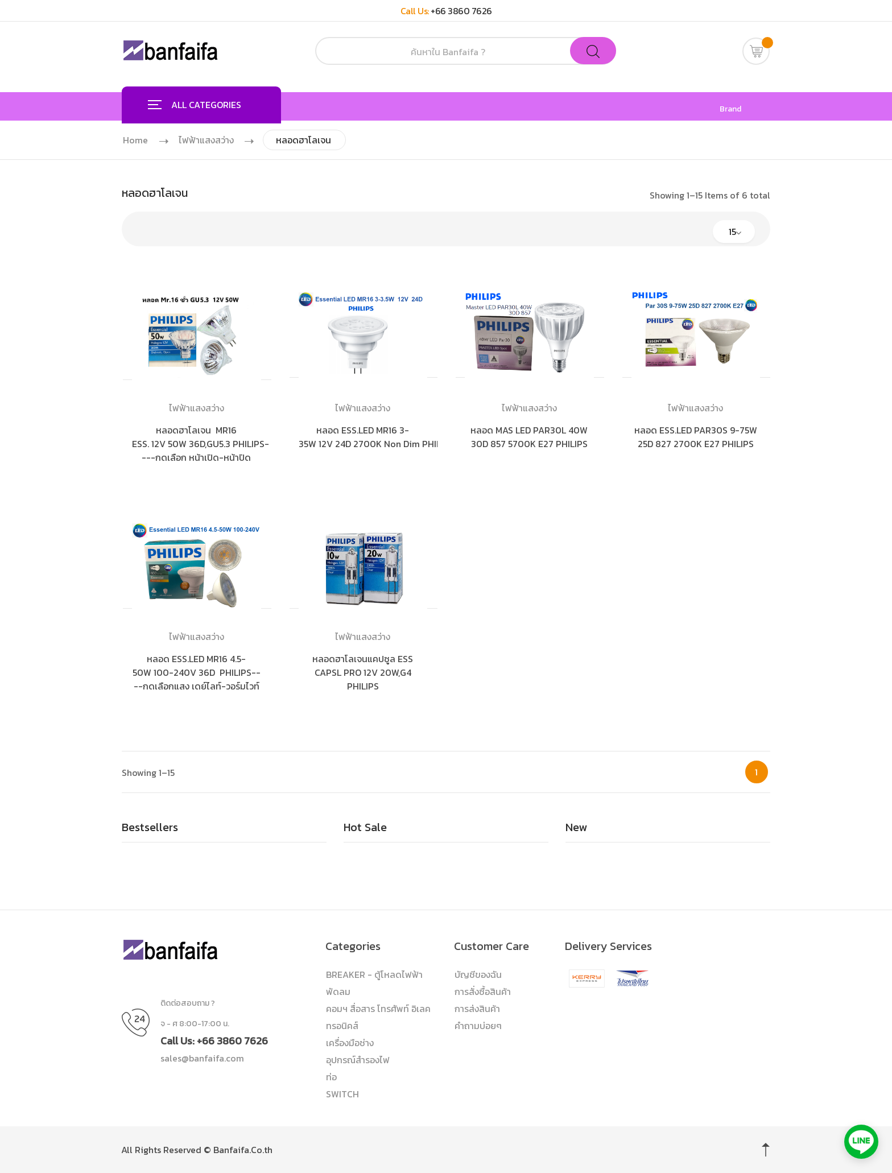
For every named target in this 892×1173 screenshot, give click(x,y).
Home (135, 140)
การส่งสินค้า (477, 1008)
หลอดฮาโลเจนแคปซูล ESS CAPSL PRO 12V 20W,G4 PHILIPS (362, 672)
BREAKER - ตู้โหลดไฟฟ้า (374, 974)
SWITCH (342, 1094)
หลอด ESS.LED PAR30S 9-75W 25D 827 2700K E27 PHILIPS (695, 437)
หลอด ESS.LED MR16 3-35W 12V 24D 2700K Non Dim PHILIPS (376, 437)
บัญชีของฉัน (478, 974)
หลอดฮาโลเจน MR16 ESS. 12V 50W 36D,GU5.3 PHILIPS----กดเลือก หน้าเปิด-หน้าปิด (200, 443)
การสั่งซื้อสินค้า (483, 991)
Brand (730, 109)
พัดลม (338, 991)
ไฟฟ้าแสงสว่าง (206, 140)
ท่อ (331, 1077)
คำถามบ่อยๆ (478, 1025)
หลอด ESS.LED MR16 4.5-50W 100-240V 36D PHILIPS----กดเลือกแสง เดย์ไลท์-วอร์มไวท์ (197, 672)
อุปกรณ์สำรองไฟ (358, 1060)
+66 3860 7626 (461, 11)
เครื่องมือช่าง (350, 1043)
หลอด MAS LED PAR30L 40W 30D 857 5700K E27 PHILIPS (529, 437)
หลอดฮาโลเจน (305, 140)
